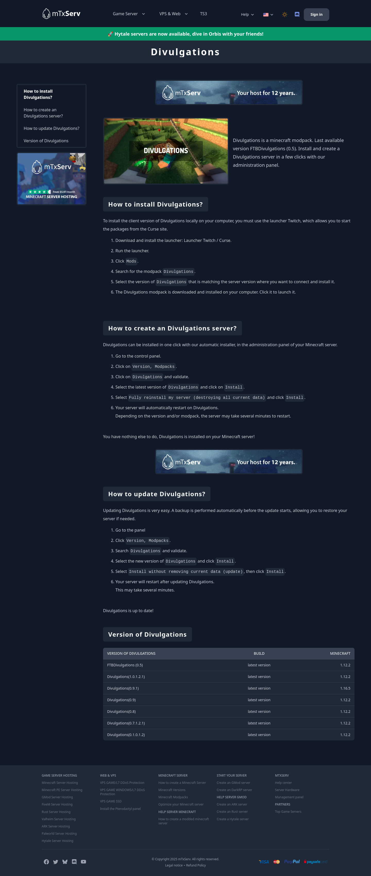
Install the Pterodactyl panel (120, 809)
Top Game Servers (288, 812)
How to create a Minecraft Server (182, 783)
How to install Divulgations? (38, 94)
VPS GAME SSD (110, 801)
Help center (283, 783)
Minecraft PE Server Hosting (62, 790)
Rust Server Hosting (56, 812)
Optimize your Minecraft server (181, 804)
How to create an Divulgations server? (43, 113)
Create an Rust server (232, 812)
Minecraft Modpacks (173, 797)
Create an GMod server (233, 783)
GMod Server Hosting (57, 797)
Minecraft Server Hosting (60, 783)
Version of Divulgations (46, 141)
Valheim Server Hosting (59, 819)
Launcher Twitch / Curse (207, 240)
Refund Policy (196, 865)
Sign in (316, 14)
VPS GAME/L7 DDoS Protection (122, 783)
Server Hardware (287, 790)
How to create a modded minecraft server (183, 821)
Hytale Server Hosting (57, 841)
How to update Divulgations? (51, 128)
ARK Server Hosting (56, 826)
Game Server (129, 14)
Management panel (289, 797)
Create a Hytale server (233, 819)
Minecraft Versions (171, 790)
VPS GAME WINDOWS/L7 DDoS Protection (122, 792)
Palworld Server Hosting (59, 833)
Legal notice (174, 865)
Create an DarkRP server (234, 790)
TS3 (203, 14)
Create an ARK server (232, 804)
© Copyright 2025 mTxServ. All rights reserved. (185, 859)
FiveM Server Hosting (57, 804)
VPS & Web (174, 14)
